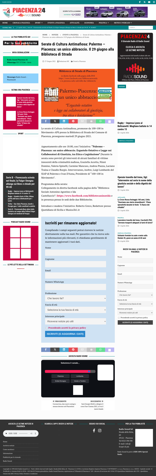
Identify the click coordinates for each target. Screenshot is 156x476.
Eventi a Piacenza (56, 23)
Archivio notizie (8, 445)
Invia (29, 62)
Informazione (8, 453)
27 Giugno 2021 (50, 61)
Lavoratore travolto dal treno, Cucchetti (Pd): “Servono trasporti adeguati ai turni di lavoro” (135, 221)
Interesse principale (54, 316)
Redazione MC (64, 61)
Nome (48, 247)
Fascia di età (51, 304)
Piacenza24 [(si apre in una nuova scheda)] (11, 79)
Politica (103, 23)
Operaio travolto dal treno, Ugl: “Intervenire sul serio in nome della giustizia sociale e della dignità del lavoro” (26, 102)
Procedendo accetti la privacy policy (67, 327)
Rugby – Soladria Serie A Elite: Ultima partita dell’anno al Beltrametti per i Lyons (21, 198)
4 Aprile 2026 (124, 241)
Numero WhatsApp (54, 281)
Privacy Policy (18, 474)
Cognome (49, 258)
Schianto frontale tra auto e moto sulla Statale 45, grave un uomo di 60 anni (132, 236)
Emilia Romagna (60, 381)
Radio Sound (6, 2)
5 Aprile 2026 (124, 133)
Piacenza (60, 376)
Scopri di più (124, 446)
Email (48, 270)
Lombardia (79, 376)
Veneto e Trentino (80, 381)
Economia (89, 23)
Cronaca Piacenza (21, 23)
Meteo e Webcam (122, 23)
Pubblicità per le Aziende (12, 457)
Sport (37, 23)
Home (5, 23)
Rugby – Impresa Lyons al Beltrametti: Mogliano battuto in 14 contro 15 (135, 126)
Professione (50, 293)
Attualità (74, 23)
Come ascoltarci (8, 449)
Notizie (55, 35)
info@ (128, 443)
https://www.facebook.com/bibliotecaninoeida (84, 195)
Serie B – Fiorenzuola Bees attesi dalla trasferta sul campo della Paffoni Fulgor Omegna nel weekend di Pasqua (21, 211)
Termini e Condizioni (30, 474)
